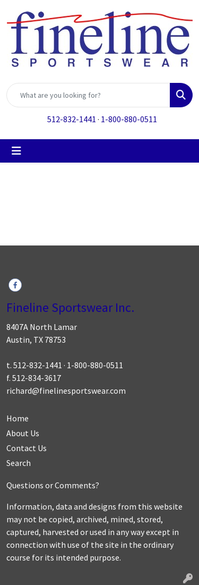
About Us (22, 433)
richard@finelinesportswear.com (66, 390)
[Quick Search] (88, 95)
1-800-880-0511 (129, 119)
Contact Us (26, 448)
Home (17, 418)
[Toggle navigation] (16, 150)
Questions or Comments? (52, 485)
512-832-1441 (71, 119)
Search (18, 462)
